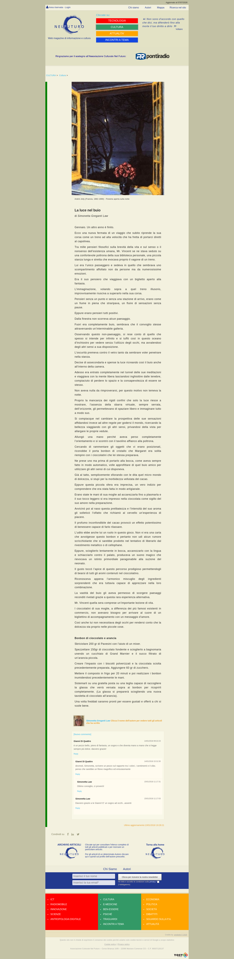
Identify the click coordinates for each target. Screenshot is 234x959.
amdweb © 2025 (180, 935)
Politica (151, 904)
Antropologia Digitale (65, 919)
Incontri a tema (113, 924)
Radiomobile (58, 904)
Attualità (152, 924)
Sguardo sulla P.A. (158, 919)
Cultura (62, 75)
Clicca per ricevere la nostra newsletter (140, 877)
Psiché (107, 914)
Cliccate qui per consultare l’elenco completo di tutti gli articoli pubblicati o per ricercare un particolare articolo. (107, 847)
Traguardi (110, 919)
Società (151, 909)
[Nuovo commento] (82, 734)
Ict (52, 899)
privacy (153, 882)
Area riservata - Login (60, 7)
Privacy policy (124, 944)
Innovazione (58, 909)
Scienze (55, 914)
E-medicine (110, 904)
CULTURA (51, 75)
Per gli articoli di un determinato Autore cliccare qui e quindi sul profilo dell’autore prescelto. (107, 855)
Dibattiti (151, 914)
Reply (76, 754)
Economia (152, 899)
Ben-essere (110, 909)
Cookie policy (110, 944)
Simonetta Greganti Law (98, 720)
